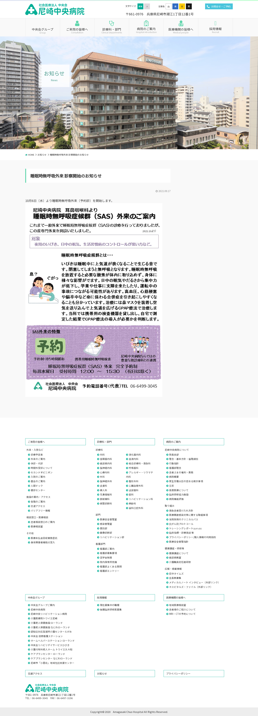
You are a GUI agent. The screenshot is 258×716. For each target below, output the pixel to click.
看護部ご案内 (107, 548)
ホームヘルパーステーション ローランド (53, 640)
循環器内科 (106, 459)
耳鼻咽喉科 (106, 494)
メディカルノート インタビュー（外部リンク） (194, 582)
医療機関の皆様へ (181, 30)
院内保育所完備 (108, 562)
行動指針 (174, 463)
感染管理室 (106, 524)
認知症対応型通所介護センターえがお (51, 631)
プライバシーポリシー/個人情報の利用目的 (192, 537)
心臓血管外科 (136, 485)
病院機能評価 (176, 499)
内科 (102, 454)
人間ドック (37, 485)
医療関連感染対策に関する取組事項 (188, 515)
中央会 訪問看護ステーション (47, 636)
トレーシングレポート (185, 528)
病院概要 (174, 476)
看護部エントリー (109, 570)
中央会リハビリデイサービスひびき (50, 645)
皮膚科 (103, 485)
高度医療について (178, 490)
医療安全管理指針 (178, 541)
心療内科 (105, 472)
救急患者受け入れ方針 (181, 510)
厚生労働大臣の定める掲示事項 (186, 481)
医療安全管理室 (108, 519)
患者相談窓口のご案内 (43, 522)
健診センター (38, 490)
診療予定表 (37, 454)
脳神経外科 (106, 481)
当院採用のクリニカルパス (183, 519)
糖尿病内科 (106, 463)
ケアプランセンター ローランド (48, 654)
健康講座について (178, 553)
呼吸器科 (134, 468)
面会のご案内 (38, 481)
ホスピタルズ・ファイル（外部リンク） (191, 587)
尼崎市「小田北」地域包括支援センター (52, 663)
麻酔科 (132, 503)
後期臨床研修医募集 (111, 609)
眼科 (131, 494)
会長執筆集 (175, 578)
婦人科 (103, 490)
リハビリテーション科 (141, 499)
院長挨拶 (174, 454)
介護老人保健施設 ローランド (47, 622)
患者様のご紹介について (182, 609)
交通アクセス (38, 506)
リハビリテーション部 (112, 537)
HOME (31, 154)
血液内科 (134, 459)
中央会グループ (42, 30)
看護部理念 (175, 468)
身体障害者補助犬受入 (43, 542)
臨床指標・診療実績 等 (181, 532)
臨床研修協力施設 (178, 494)
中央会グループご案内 (43, 605)
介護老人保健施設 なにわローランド (50, 627)
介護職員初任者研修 (180, 562)
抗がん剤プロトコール (181, 524)
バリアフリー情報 (40, 510)
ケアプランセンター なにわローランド (51, 658)
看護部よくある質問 (111, 566)
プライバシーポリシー (178, 673)
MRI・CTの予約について (182, 613)
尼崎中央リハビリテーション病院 (49, 613)
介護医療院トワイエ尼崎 (44, 618)
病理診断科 (106, 503)
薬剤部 (103, 528)
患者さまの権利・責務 (181, 472)
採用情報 (215, 30)
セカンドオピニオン (42, 472)
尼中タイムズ (176, 573)
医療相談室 (37, 526)
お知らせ (42, 154)
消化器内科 (135, 454)
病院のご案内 (146, 30)
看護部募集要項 (108, 553)
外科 (102, 476)
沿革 (171, 485)
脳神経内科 (106, 468)
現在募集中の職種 (109, 605)
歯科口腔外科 (136, 508)
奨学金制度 (106, 557)
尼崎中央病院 (38, 609)
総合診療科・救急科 (140, 463)
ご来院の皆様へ (77, 30)
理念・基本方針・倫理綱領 (183, 459)
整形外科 (134, 481)
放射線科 (105, 499)
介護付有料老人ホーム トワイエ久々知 (51, 649)
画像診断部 (106, 532)
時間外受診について (42, 468)
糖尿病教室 (175, 557)
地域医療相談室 (177, 605)
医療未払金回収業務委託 (44, 538)
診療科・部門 (112, 30)
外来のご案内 (38, 459)
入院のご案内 (38, 476)
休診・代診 (37, 463)
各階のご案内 (38, 501)
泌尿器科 (134, 490)
